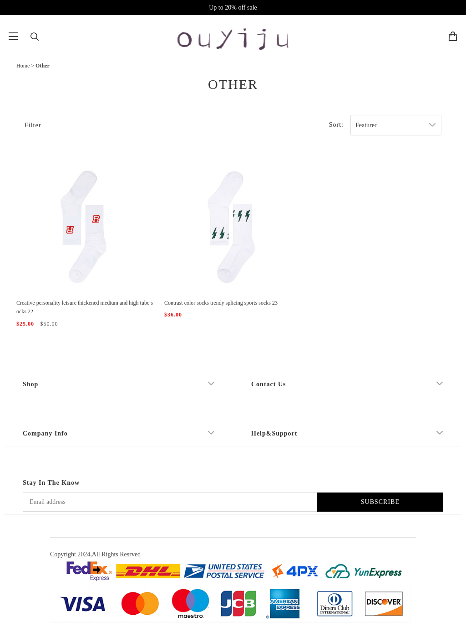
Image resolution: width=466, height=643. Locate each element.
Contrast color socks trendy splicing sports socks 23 (221, 303)
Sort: (336, 124)
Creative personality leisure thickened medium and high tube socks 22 (84, 307)
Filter (33, 125)
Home (23, 65)
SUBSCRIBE (380, 501)
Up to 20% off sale (233, 7)
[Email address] (170, 502)
